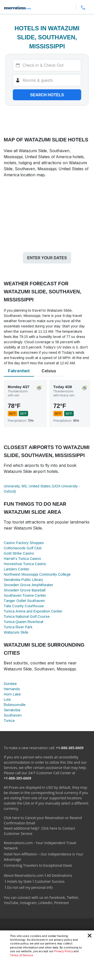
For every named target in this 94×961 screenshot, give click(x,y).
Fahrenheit (19, 370)
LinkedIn (45, 902)
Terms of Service (21, 955)
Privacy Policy (63, 951)
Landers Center (16, 569)
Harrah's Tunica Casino (22, 558)
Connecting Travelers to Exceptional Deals (38, 865)
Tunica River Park (18, 627)
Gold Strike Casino (19, 553)
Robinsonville (15, 705)
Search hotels (47, 94)
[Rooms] (47, 80)
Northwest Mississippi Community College (37, 574)
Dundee (10, 683)
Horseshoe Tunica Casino (25, 564)
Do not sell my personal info (30, 887)
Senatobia (12, 710)
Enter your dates (47, 257)
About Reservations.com (24, 875)
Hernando (12, 689)
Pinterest (61, 902)
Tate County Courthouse (24, 606)
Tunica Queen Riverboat (23, 622)
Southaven (13, 715)
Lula (7, 699)
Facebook (57, 897)
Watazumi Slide (16, 632)
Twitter (72, 897)
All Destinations (59, 875)
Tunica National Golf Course (27, 616)
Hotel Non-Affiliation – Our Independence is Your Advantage (43, 857)
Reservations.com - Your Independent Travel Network (40, 845)
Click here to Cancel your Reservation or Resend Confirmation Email (43, 820)
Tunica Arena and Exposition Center (33, 611)
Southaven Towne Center (25, 595)
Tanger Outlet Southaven (24, 600)
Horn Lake (12, 694)
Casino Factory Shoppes (24, 543)
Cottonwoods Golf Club (23, 548)
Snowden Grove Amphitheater (28, 585)
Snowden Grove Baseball (24, 590)
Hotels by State (19, 881)
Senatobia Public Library (23, 579)
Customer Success (50, 881)
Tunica (9, 720)
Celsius (49, 370)
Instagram (28, 902)
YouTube (11, 902)
